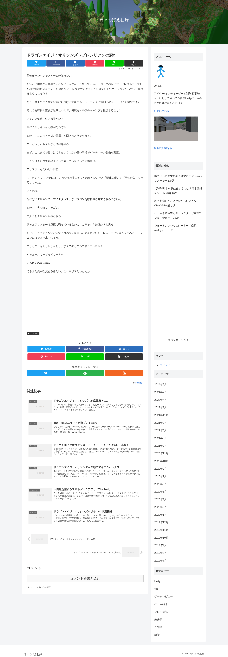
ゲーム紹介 (161, 604)
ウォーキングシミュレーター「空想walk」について (175, 228)
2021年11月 (161, 415)
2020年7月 (160, 476)
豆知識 (158, 627)
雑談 (157, 634)
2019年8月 (160, 552)
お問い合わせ (162, 111)
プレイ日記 (34, 333)
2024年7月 (160, 392)
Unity (157, 581)
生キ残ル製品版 (163, 148)
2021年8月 (160, 430)
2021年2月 (160, 445)
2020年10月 (161, 461)
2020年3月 (160, 499)
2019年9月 (160, 545)
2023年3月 (160, 407)
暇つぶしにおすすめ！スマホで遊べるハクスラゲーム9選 (178, 178)
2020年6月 (160, 484)
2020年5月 (160, 491)
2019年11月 (161, 529)
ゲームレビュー (163, 596)
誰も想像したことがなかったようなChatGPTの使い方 (175, 203)
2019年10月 (161, 537)
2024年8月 (160, 384)
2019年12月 (161, 522)
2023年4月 (160, 399)
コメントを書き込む (85, 579)
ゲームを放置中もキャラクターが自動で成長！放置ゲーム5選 (178, 215)
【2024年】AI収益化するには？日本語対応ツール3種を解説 (178, 191)
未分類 (158, 619)
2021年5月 (160, 438)
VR (156, 588)
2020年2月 (160, 507)
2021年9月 (160, 422)
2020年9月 (160, 468)
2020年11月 (161, 453)
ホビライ (165, 365)
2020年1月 (160, 514)
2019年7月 (160, 560)
